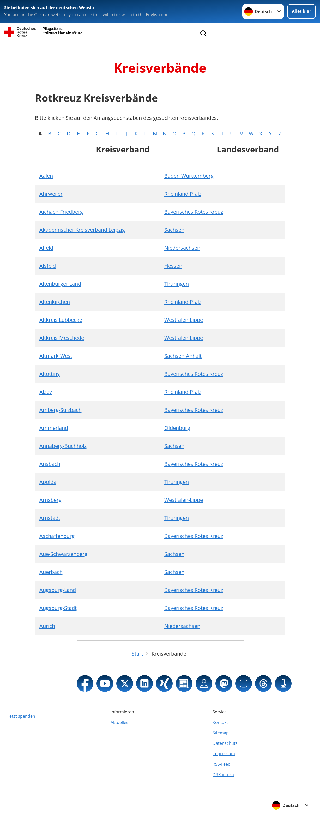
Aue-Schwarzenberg (63, 553)
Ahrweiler (51, 193)
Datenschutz (225, 743)
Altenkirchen (54, 301)
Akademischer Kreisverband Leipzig (82, 229)
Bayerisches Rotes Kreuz (193, 211)
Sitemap (221, 733)
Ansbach (49, 463)
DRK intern (223, 774)
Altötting (49, 373)
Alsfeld (47, 265)
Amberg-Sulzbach (60, 409)
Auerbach (51, 571)
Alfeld (46, 247)
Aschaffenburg (57, 535)
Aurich (47, 625)
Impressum (224, 754)
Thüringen (176, 283)
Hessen (173, 265)
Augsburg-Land (57, 589)
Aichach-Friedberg (61, 211)
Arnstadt (49, 517)
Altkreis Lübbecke (60, 319)
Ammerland (53, 427)
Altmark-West (55, 355)
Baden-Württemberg (189, 175)
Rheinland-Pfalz (182, 193)
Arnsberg (50, 499)
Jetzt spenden (21, 716)
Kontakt (220, 722)
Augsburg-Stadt (58, 607)
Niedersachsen (182, 247)
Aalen (46, 175)
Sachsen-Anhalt (183, 355)
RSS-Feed (222, 764)
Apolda (47, 481)
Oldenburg (177, 427)
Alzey (45, 391)
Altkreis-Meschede (61, 337)
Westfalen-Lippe (183, 319)
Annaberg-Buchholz (63, 445)
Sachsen (174, 229)
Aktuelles (119, 722)
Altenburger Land (60, 283)
